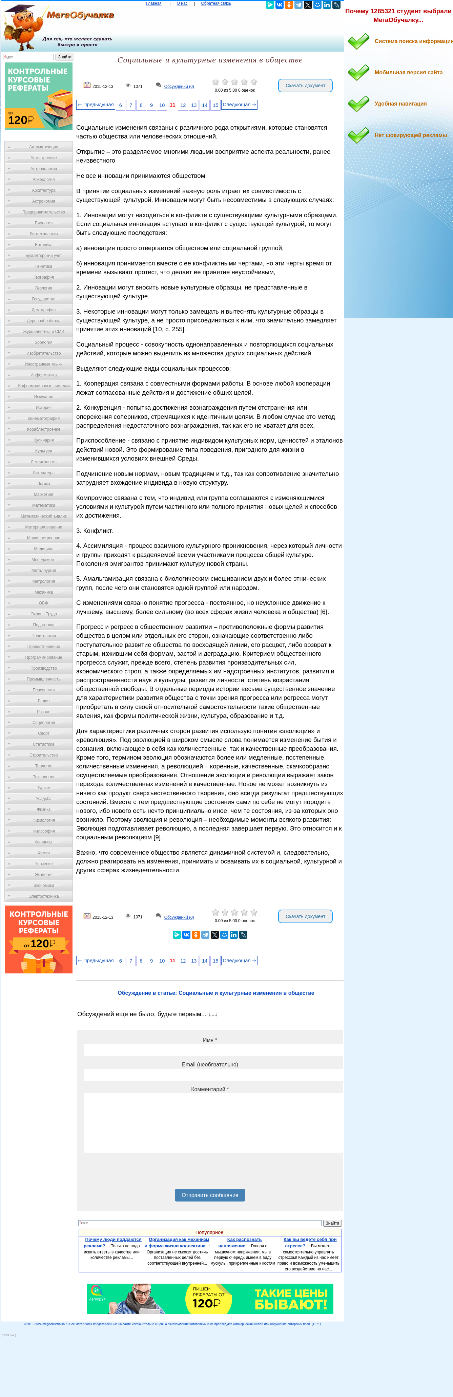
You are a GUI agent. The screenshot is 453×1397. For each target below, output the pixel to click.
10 (162, 105)
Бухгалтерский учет (43, 255)
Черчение (44, 863)
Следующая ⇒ (239, 104)
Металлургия (44, 570)
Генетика (43, 266)
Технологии (44, 777)
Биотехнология (43, 233)
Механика (44, 592)
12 (183, 105)
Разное (43, 711)
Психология (44, 690)
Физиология (44, 820)
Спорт (43, 733)
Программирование (43, 657)
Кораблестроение (44, 429)
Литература (44, 472)
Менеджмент (44, 559)
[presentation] (135, 1173)
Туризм (43, 787)
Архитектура (44, 190)
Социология (44, 722)
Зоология (44, 342)
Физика (43, 809)
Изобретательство (43, 353)
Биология (44, 223)
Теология (43, 766)
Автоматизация (43, 147)
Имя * (210, 1040)
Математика (43, 505)
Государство (44, 299)
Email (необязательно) (210, 1064)
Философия (44, 831)
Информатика (43, 375)
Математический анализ (44, 516)
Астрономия (43, 201)
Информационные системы (43, 386)
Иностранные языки (43, 364)
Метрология (44, 581)
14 (204, 105)
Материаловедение (43, 527)
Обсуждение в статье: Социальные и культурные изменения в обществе (216, 993)
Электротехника (43, 896)
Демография (44, 310)
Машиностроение (43, 538)
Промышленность (44, 679)
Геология (43, 288)
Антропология (43, 168)
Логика (43, 483)
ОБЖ (43, 603)
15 (215, 105)
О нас (182, 3)
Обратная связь (216, 3)
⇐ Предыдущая (96, 104)
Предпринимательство (43, 212)
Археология (44, 179)
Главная (154, 3)
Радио (44, 700)
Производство (43, 668)
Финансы (43, 842)
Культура (43, 451)
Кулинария (44, 440)
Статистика (43, 744)
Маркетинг (44, 494)
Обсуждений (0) (179, 87)
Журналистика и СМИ (43, 331)
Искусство (43, 396)
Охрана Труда (43, 614)
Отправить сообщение (210, 1195)
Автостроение (43, 157)
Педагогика (44, 624)
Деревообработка (44, 320)
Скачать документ (305, 85)
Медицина (43, 548)
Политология (44, 635)
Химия (44, 853)
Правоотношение (43, 646)
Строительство (43, 755)
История (44, 407)
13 (194, 105)
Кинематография (44, 418)
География (44, 277)
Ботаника (44, 244)
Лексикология (44, 462)
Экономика (43, 885)
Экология (44, 874)
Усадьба (44, 798)
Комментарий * (210, 1089)
